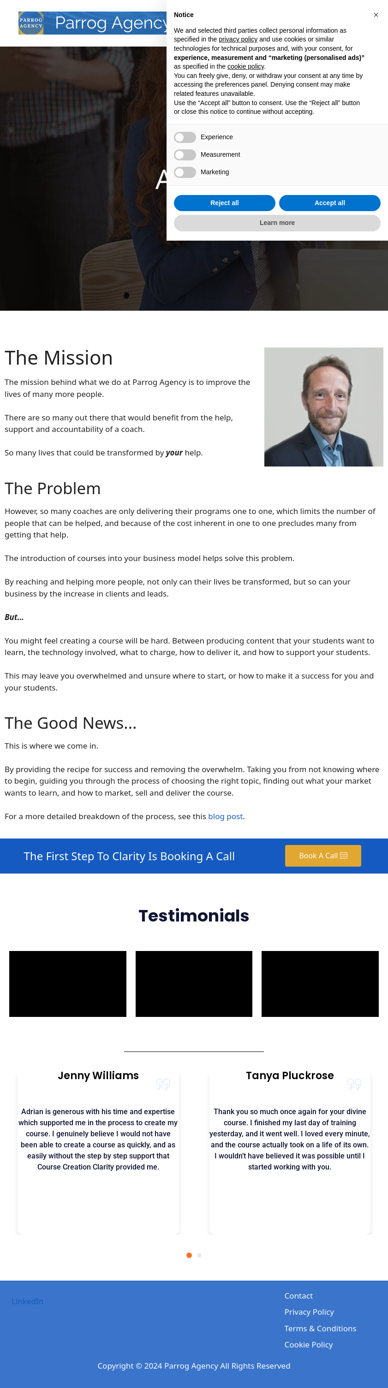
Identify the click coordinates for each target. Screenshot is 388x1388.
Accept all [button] (330, 1350)
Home (236, 23)
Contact (347, 23)
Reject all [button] (224, 1350)
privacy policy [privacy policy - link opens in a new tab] (238, 1186)
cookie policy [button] (245, 1213)
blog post (225, 816)
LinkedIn (27, 1301)
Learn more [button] (277, 1370)
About (274, 23)
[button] (376, 1162)
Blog (309, 23)
